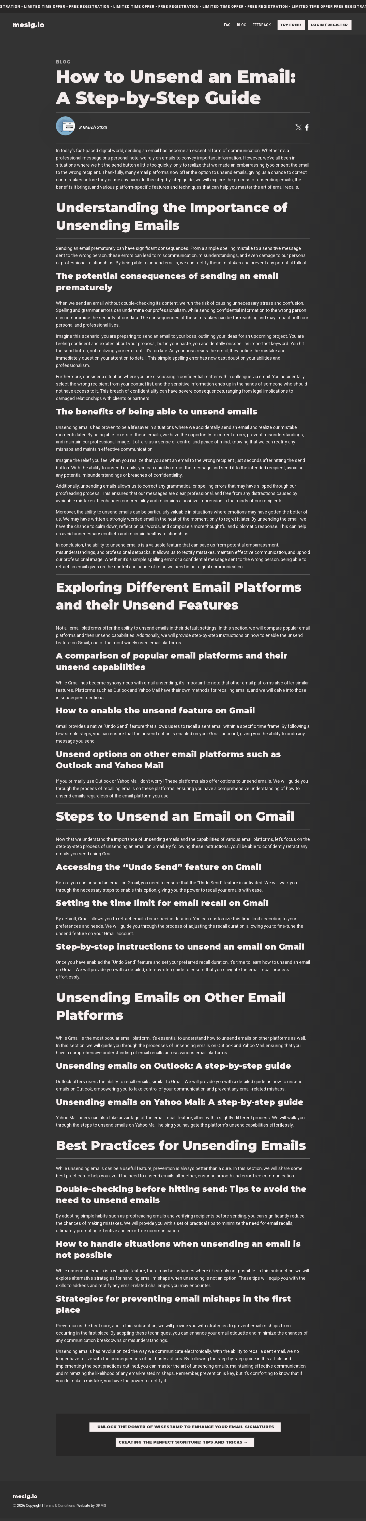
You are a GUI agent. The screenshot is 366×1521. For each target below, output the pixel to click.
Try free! (290, 25)
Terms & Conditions (59, 1508)
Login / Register (329, 25)
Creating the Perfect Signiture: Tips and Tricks (183, 1444)
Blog (241, 25)
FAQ (227, 25)
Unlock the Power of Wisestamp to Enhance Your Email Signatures (183, 1427)
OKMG (101, 1508)
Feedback (262, 25)
